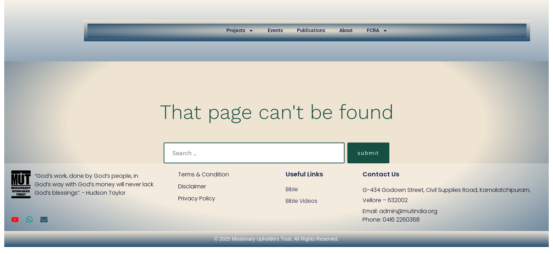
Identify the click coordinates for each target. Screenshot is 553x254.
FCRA (377, 31)
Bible (292, 189)
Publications (311, 30)
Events (275, 30)
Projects (240, 31)
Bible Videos (302, 201)
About (346, 30)
